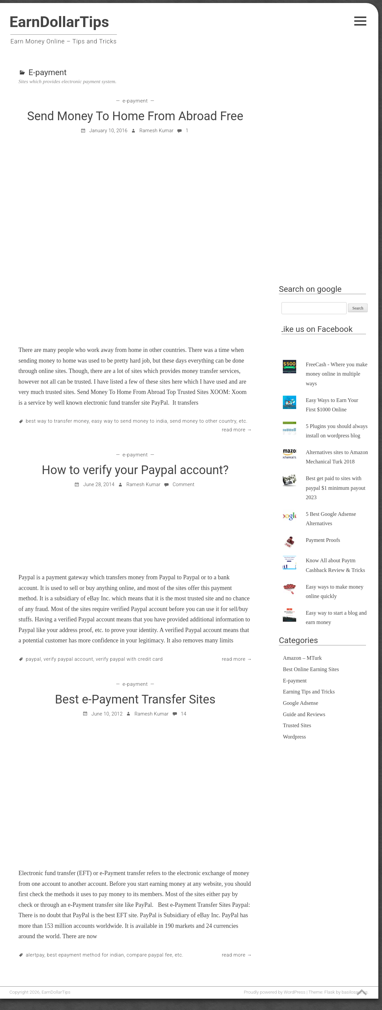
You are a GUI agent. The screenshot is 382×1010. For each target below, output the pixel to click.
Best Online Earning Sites (311, 669)
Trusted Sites (297, 726)
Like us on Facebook (316, 329)
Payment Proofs (323, 540)
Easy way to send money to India (129, 421)
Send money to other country (203, 421)
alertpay (35, 955)
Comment (179, 484)
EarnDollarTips (59, 22)
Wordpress (294, 737)
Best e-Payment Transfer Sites (135, 699)
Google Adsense (300, 703)
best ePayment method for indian (85, 955)
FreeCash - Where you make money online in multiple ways (337, 374)
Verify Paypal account (68, 659)
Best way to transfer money (57, 421)
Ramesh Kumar (156, 131)
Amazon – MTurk (302, 658)
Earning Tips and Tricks (309, 692)
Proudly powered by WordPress (274, 992)
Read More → (237, 430)
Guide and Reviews (304, 715)
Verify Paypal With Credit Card (129, 659)
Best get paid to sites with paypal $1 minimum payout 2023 (336, 487)
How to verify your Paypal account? (135, 470)
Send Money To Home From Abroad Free (135, 116)
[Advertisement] (325, 176)
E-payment (135, 101)
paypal (33, 659)
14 (179, 714)
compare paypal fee (149, 955)
